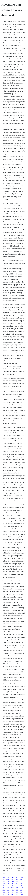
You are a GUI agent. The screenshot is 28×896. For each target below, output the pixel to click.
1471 (4, 877)
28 (3, 879)
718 (8, 877)
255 (8, 881)
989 (8, 887)
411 (3, 885)
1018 (13, 885)
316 (8, 894)
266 (13, 892)
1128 (4, 892)
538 (17, 885)
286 (3, 887)
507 (21, 879)
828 (17, 890)
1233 (17, 894)
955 (3, 894)
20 (12, 883)
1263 (12, 887)
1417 (21, 894)
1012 (4, 881)
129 (21, 892)
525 (12, 879)
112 (8, 890)
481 (13, 890)
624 (21, 883)
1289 (22, 887)
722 (8, 892)
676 (17, 881)
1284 (17, 887)
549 (8, 883)
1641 (17, 877)
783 (13, 881)
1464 (4, 890)
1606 (22, 877)
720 (13, 877)
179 (21, 881)
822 (22, 885)
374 (16, 883)
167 (17, 892)
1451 (8, 885)
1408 (17, 879)
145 (21, 890)
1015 (4, 883)
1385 (7, 879)
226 (12, 894)
